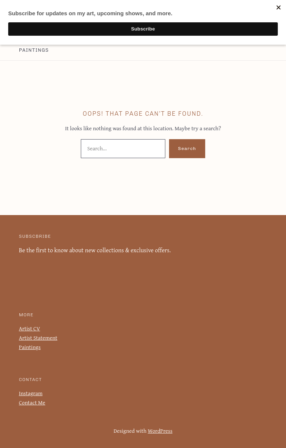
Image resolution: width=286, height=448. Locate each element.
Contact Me (32, 402)
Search (187, 148)
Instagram (30, 393)
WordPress (160, 431)
